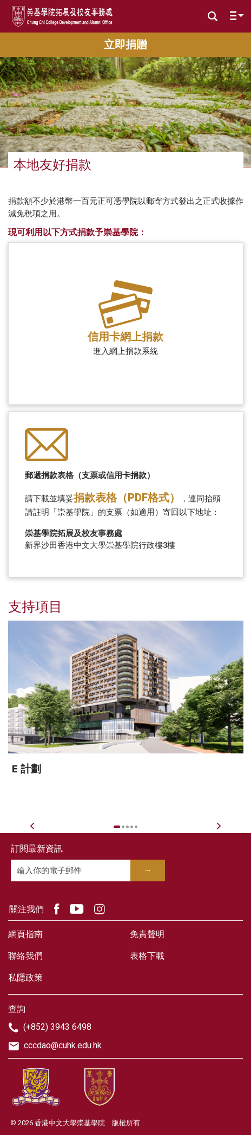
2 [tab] (123, 827)
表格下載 (147, 956)
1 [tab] (117, 827)
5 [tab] (136, 827)
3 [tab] (127, 827)
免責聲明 (147, 934)
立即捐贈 (125, 45)
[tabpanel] (125, 715)
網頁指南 (25, 934)
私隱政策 (25, 977)
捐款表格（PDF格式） (127, 498)
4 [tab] (131, 827)
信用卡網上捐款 (125, 337)
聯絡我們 (25, 956)
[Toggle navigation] (234, 18)
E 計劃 (26, 769)
